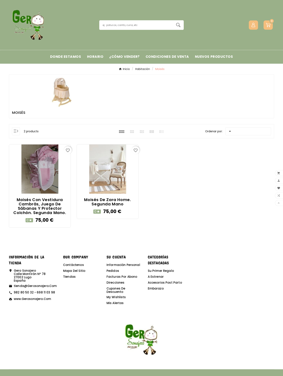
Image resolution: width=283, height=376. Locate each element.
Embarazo (156, 288)
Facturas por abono (122, 276)
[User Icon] (253, 25)
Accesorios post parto (165, 282)
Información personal (123, 265)
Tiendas (69, 276)
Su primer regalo (161, 270)
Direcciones (116, 282)
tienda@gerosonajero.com (35, 286)
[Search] (178, 25)
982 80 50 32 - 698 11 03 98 (34, 292)
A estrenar (156, 276)
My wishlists (116, 297)
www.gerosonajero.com (32, 299)
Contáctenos (73, 265)
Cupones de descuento (116, 290)
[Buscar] (136, 25)
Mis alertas (115, 303)
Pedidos (113, 270)
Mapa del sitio (74, 270)
